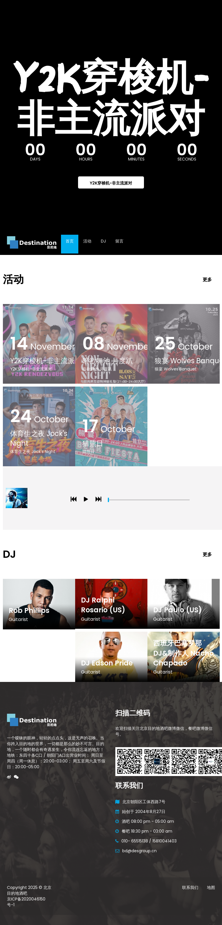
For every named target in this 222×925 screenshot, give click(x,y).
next (99, 501)
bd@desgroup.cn (139, 851)
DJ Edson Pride (107, 663)
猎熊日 (92, 443)
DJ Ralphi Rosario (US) (103, 605)
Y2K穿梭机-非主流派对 (111, 183)
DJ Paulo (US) (177, 610)
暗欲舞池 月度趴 (107, 360)
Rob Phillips (29, 610)
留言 (119, 241)
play (87, 501)
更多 (207, 280)
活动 (87, 241)
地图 (211, 887)
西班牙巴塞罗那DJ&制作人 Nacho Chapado (183, 653)
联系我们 (190, 887)
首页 (70, 241)
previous (75, 501)
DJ (103, 241)
